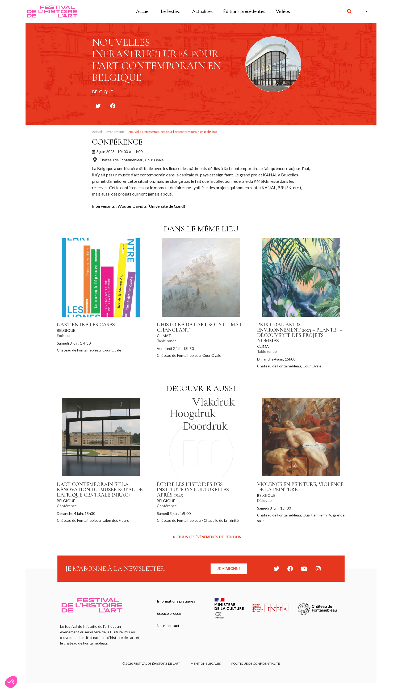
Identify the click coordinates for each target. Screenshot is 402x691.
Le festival (171, 11)
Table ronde (167, 340)
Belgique (66, 330)
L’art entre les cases (86, 324)
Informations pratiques (176, 601)
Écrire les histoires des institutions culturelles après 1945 (193, 489)
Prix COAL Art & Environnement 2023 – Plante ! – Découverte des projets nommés (299, 332)
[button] (349, 11)
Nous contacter (170, 625)
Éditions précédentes (244, 11)
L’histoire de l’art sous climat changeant (199, 327)
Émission (64, 335)
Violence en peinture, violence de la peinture (300, 487)
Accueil (143, 11)
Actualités (202, 11)
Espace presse (169, 613)
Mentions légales (206, 663)
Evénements (115, 132)
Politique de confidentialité (255, 663)
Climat (164, 335)
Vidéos (283, 11)
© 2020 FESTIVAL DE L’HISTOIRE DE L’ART (151, 663)
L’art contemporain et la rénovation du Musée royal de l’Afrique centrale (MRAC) (100, 489)
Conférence (117, 142)
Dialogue (264, 500)
